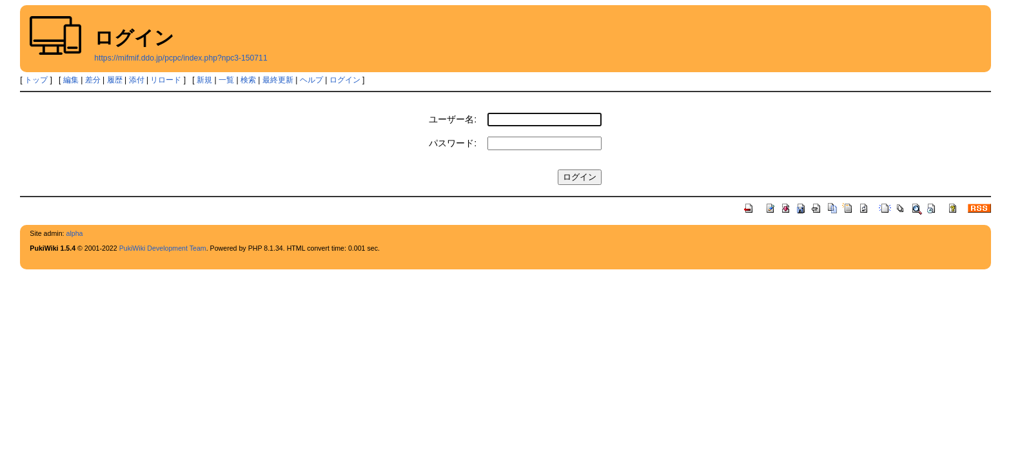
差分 (93, 79)
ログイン (344, 79)
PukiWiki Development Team (162, 248)
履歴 (115, 79)
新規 (204, 79)
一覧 (226, 79)
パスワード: (452, 143)
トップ (36, 79)
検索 (248, 79)
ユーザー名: (452, 119)
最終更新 (277, 79)
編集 (71, 79)
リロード (165, 79)
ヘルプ (311, 79)
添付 (136, 79)
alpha (74, 233)
